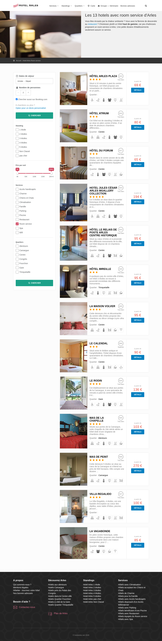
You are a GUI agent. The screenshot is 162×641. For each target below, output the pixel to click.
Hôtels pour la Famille (128, 596)
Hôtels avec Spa (125, 619)
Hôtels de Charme (126, 593)
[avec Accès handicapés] (92, 100)
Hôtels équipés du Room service (132, 616)
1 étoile (22, 130)
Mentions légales (20, 587)
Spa (21, 228)
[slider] (17, 173)
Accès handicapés (27, 189)
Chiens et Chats (26, 198)
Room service (25, 224)
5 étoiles (23, 147)
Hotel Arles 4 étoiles (92, 593)
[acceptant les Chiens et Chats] (97, 100)
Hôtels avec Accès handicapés (132, 599)
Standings (66, 6)
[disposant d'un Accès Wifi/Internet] (120, 330)
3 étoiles (23, 138)
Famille (22, 206)
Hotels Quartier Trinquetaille (60, 605)
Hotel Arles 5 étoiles (92, 596)
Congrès (23, 259)
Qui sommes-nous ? (22, 584)
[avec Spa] (120, 367)
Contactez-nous (27, 607)
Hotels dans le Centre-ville (60, 596)
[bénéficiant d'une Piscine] (120, 100)
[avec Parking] (115, 100)
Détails (137, 90)
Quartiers (80, 6)
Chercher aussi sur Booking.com (32, 99)
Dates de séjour (25, 76)
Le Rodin (95, 380)
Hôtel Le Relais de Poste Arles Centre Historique (103, 232)
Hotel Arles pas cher (92, 599)
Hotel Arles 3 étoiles (92, 590)
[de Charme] (97, 137)
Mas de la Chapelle (96, 419)
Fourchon (23, 263)
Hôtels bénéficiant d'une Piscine (132, 610)
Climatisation (25, 202)
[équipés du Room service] (120, 174)
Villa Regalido (100, 494)
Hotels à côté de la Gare (59, 602)
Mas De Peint (98, 456)
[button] (146, 6)
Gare (21, 268)
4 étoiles (23, 142)
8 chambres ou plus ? (25, 105)
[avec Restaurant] (115, 255)
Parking (22, 211)
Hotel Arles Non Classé (93, 602)
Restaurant (24, 219)
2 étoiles (23, 134)
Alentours (23, 246)
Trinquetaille (24, 272)
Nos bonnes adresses (23, 593)
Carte (91, 6)
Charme (23, 193)
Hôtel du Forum (101, 150)
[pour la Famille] (109, 100)
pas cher (23, 155)
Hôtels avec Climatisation (129, 584)
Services (54, 6)
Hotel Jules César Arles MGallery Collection (103, 190)
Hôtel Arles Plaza (103, 76)
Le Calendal (98, 343)
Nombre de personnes (28, 87)
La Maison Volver (102, 306)
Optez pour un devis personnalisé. (31, 108)
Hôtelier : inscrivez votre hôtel (26, 590)
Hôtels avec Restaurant (128, 613)
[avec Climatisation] (103, 100)
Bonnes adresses (127, 6)
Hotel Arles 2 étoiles (92, 587)
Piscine (22, 215)
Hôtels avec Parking (127, 608)
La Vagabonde (99, 531)
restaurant (92, 24)
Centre (22, 255)
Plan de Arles (61, 613)
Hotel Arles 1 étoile (91, 584)
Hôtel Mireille (100, 269)
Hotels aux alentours (57, 584)
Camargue (24, 250)
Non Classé (24, 151)
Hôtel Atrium (99, 113)
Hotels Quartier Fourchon (59, 599)
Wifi (21, 232)
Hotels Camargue (56, 587)
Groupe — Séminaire (107, 6)
